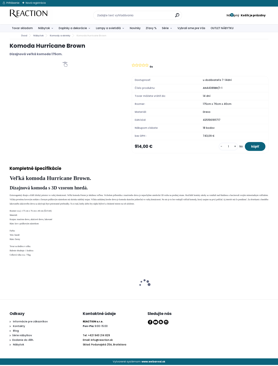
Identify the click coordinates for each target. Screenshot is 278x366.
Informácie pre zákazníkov (30, 322)
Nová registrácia (36, 3)
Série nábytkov (22, 336)
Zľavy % (151, 28)
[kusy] (226, 147)
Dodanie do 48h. (23, 341)
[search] (175, 13)
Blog (15, 331)
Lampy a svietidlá (108, 28)
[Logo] (31, 15)
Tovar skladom (22, 28)
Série (165, 28)
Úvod (24, 35)
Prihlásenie (13, 3)
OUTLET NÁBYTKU (222, 28)
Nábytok (44, 28)
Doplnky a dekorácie (73, 28)
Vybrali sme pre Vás (191, 28)
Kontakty (19, 327)
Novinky (135, 28)
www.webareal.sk (153, 362)
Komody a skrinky (60, 35)
